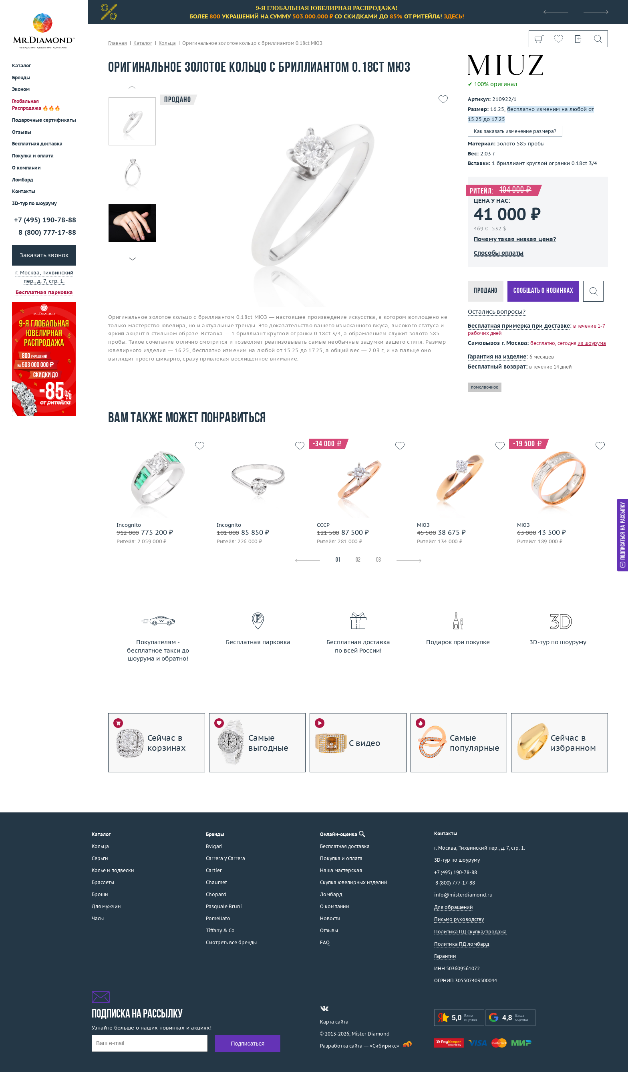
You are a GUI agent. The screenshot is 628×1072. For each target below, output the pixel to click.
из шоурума (592, 343)
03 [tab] (378, 560)
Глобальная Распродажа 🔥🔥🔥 (36, 104)
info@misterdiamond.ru (463, 895)
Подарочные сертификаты (44, 120)
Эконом (21, 89)
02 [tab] (358, 560)
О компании (26, 168)
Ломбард (22, 180)
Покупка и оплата (33, 156)
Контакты (23, 191)
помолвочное (484, 387)
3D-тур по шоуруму (34, 203)
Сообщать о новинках (543, 291)
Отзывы (21, 132)
